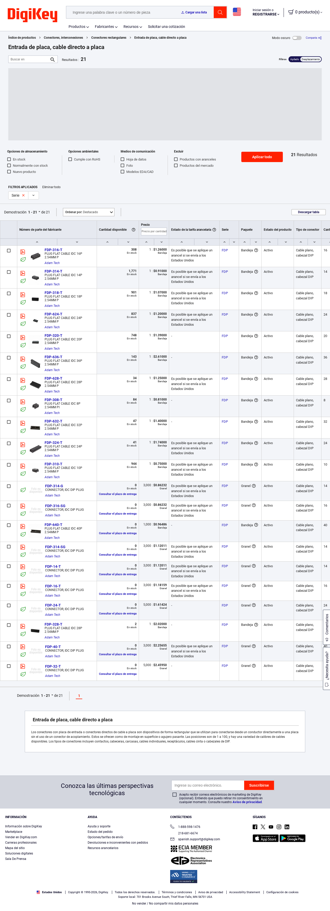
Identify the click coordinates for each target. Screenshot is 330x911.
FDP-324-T (53, 443)
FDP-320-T (53, 335)
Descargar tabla (308, 212)
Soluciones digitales (19, 853)
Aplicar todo (262, 157)
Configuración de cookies (282, 892)
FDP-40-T (53, 647)
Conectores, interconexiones (63, 37)
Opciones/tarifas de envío (105, 837)
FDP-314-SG (55, 547)
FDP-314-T (53, 271)
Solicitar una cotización (166, 27)
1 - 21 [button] (32, 212)
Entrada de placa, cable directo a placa (160, 37)
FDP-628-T (53, 378)
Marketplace (13, 832)
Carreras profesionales (21, 842)
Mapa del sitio (15, 848)
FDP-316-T (53, 250)
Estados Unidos (49, 892)
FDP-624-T (53, 314)
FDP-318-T (53, 293)
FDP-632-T (53, 421)
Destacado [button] (81, 212)
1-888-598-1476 (185, 827)
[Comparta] (314, 38)
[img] (32, 15)
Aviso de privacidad (247, 802)
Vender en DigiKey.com (21, 837)
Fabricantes (104, 27)
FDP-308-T (53, 400)
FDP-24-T (53, 605)
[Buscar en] (29, 59)
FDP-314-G (54, 486)
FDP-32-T (53, 666)
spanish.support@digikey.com (195, 839)
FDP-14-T (53, 566)
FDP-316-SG (55, 506)
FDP (225, 250)
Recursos (130, 27)
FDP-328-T (53, 624)
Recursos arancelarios (103, 848)
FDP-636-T (53, 357)
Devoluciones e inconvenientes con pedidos (118, 842)
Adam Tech (52, 263)
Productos (77, 27)
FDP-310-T (53, 464)
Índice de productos (22, 37)
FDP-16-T (53, 586)
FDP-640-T (53, 525)
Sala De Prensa (15, 859)
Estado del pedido (100, 832)
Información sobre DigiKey (23, 826)
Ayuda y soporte (99, 826)
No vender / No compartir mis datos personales (165, 903)
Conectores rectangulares (108, 37)
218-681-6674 (184, 833)
